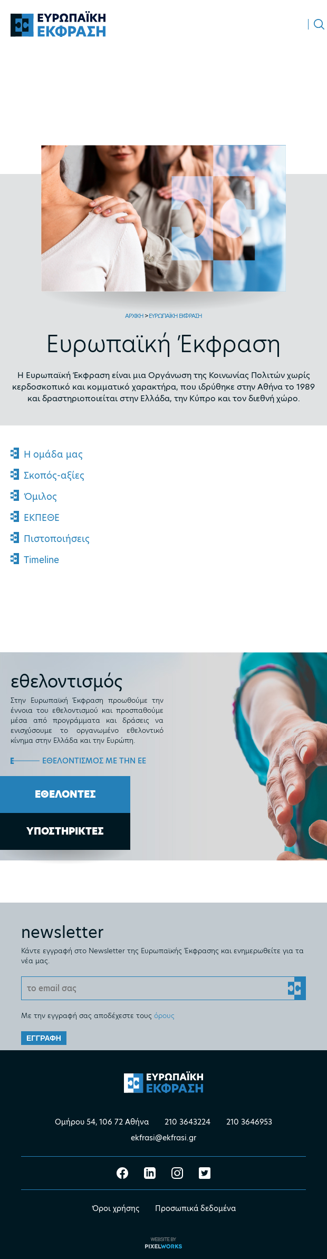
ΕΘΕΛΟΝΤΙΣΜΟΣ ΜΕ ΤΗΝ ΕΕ (94, 761)
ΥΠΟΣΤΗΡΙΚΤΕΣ (65, 831)
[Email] (163, 988)
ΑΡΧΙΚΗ (134, 316)
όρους (164, 1015)
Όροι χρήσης (115, 1208)
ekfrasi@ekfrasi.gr (163, 1137)
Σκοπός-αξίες (54, 475)
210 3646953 (249, 1122)
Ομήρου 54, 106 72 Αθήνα (102, 1122)
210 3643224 (187, 1122)
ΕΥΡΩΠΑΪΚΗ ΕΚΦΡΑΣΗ (175, 316)
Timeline (41, 560)
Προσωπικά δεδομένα (195, 1208)
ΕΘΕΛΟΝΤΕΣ (65, 794)
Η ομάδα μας (53, 454)
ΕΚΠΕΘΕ (42, 517)
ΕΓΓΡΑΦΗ (43, 1038)
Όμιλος (40, 496)
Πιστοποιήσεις (57, 538)
